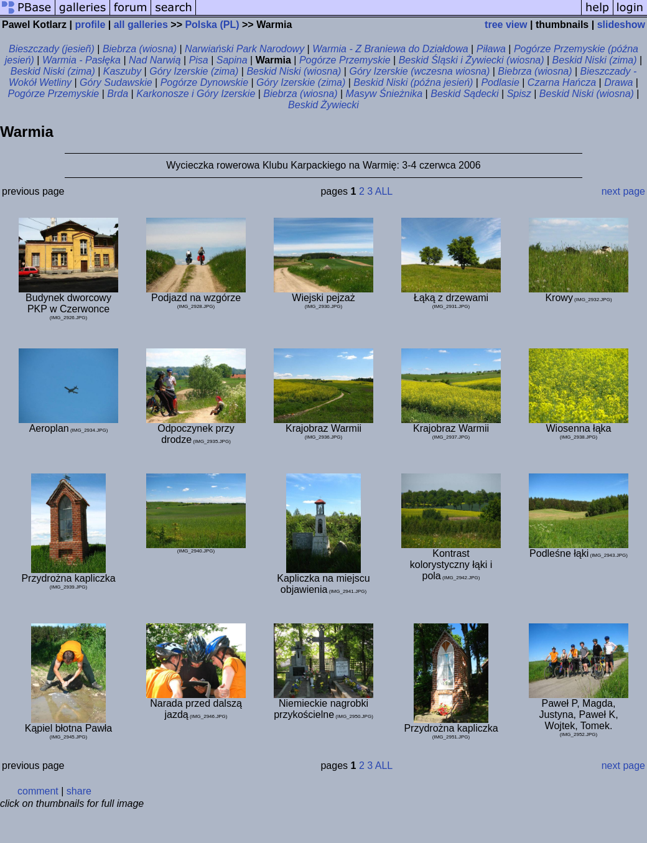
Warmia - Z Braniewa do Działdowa (390, 49)
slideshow (621, 24)
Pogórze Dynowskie (204, 82)
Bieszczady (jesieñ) (52, 49)
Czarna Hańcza (562, 82)
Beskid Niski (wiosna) (293, 71)
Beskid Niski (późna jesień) (413, 82)
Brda (117, 93)
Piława (491, 49)
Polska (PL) (212, 24)
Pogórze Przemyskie (345, 60)
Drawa (618, 82)
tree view (506, 24)
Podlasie (500, 82)
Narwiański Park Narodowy (244, 49)
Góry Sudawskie (116, 82)
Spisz (519, 93)
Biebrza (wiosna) (140, 49)
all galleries (141, 24)
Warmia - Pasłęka (81, 60)
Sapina (232, 60)
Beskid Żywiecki (323, 105)
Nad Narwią (155, 60)
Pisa (198, 60)
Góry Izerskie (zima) (193, 71)
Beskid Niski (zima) (594, 60)
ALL (384, 191)
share (79, 791)
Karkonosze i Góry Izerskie (195, 93)
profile (90, 24)
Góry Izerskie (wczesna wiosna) (419, 71)
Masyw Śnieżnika (384, 93)
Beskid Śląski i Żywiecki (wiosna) (471, 60)
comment (37, 791)
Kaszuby (122, 71)
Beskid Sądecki (464, 93)
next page (623, 191)
